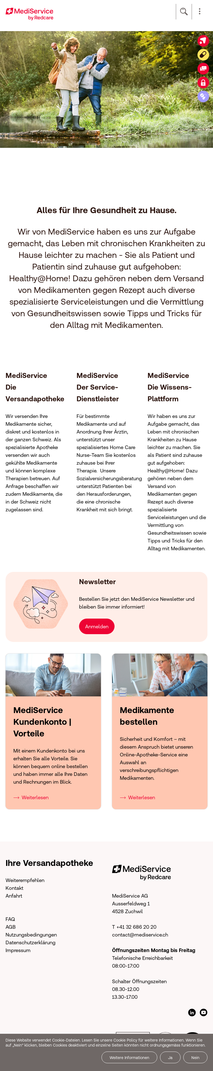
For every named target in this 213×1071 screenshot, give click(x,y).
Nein (195, 1057)
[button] (199, 11)
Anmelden (96, 626)
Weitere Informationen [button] (129, 1057)
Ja (170, 1057)
